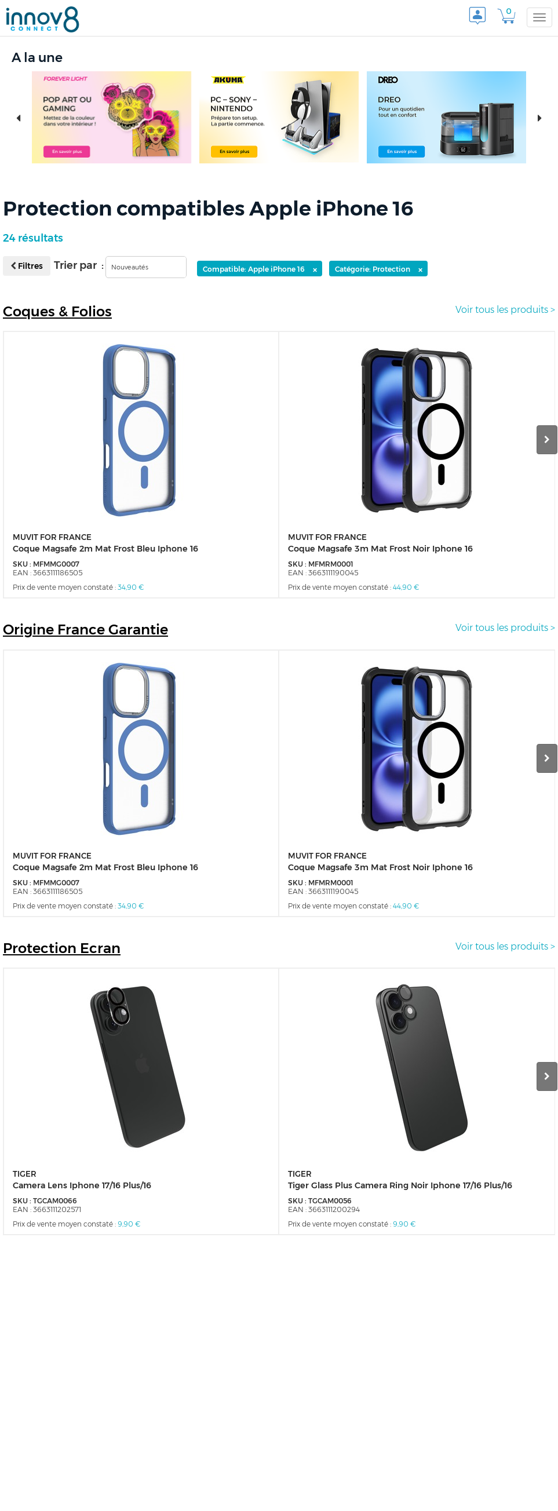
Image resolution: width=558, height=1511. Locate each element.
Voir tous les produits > (505, 309)
